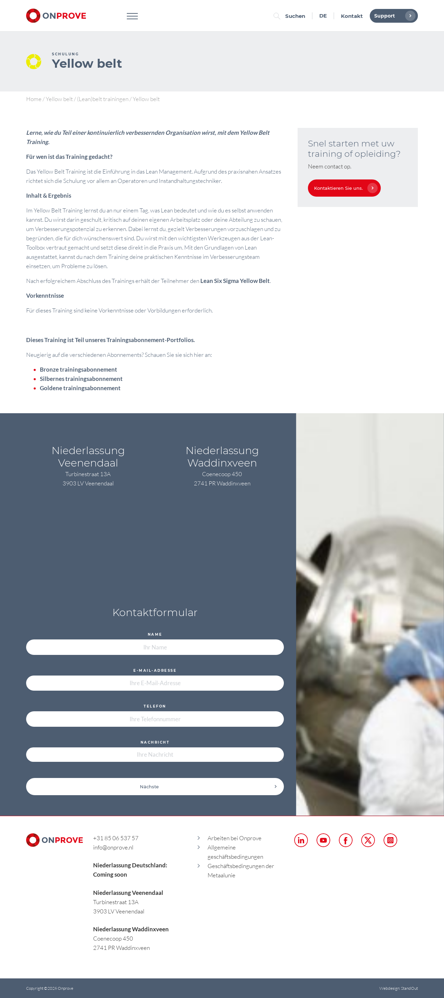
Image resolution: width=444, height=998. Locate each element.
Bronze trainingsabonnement (78, 369)
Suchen (291, 16)
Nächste (208, 786)
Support (393, 16)
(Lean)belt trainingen (103, 98)
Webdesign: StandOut (398, 988)
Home (34, 98)
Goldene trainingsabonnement (80, 388)
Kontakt (352, 16)
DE (323, 15)
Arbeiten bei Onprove (235, 838)
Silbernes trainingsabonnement (81, 378)
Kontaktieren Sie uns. (344, 188)
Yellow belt (59, 98)
